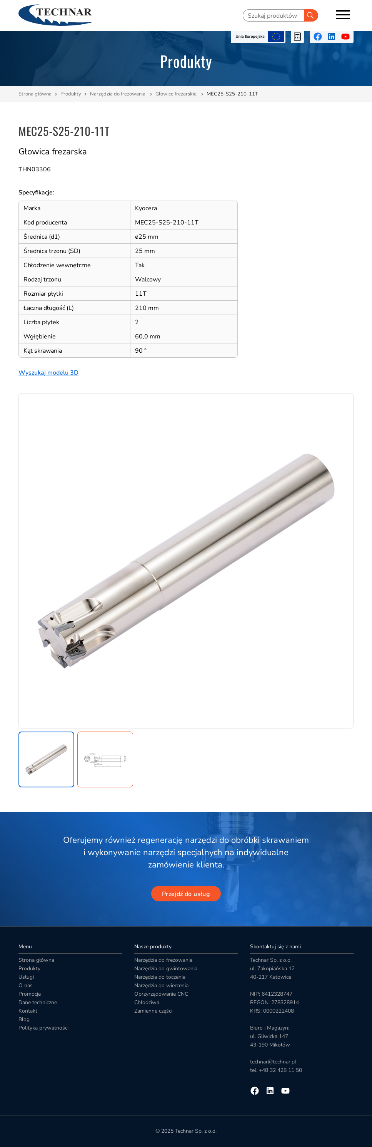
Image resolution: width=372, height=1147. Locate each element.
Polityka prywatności (43, 1027)
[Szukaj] (311, 15)
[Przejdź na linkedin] (331, 36)
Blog (24, 1019)
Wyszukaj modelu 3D (48, 372)
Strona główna (35, 93)
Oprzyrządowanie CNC (161, 994)
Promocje (29, 994)
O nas (25, 985)
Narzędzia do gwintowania (165, 968)
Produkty (70, 93)
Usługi (26, 977)
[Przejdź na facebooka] (318, 36)
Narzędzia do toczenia (159, 977)
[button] (46, 759)
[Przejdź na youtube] (345, 36)
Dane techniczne (37, 1002)
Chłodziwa (146, 1002)
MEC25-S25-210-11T (232, 93)
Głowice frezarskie (176, 93)
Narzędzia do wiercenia (161, 985)
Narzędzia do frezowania (118, 93)
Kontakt (27, 1011)
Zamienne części (153, 1011)
